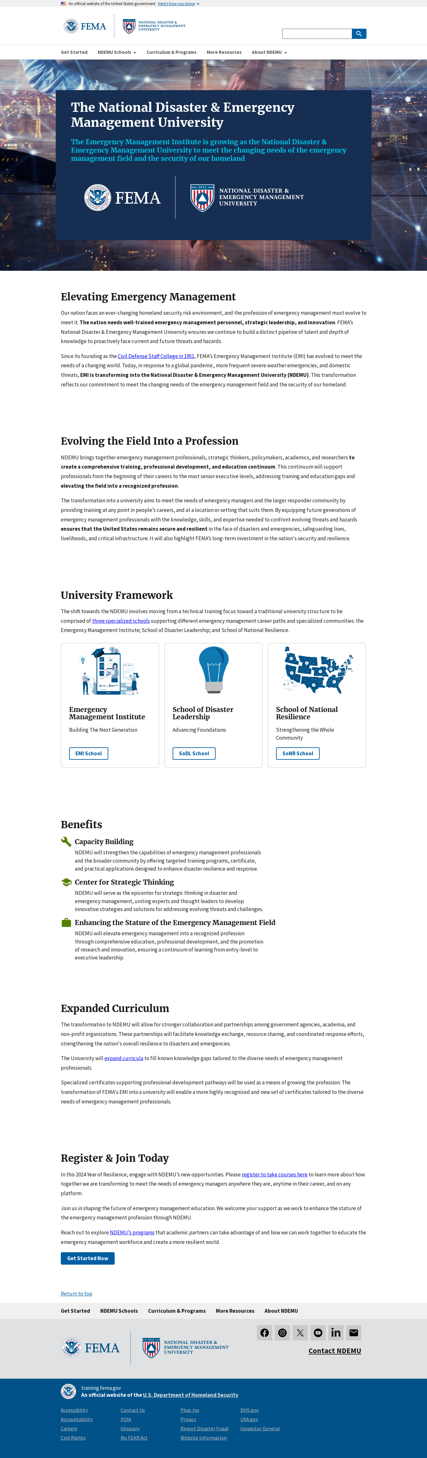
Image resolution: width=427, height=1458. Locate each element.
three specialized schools (121, 620)
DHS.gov (249, 1410)
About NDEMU (281, 1310)
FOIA (126, 1419)
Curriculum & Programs (177, 1310)
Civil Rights (73, 1437)
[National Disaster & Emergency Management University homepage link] (124, 36)
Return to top (76, 1293)
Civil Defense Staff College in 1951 (156, 356)
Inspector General (260, 1428)
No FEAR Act (134, 1437)
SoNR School (297, 753)
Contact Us (133, 1410)
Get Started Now (87, 1258)
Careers (69, 1428)
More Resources (235, 1310)
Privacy (188, 1419)
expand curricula (123, 1058)
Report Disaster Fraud (204, 1428)
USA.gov (249, 1419)
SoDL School (194, 753)
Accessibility (74, 1410)
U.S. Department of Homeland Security (190, 1394)
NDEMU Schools (119, 1310)
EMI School (88, 753)
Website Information (204, 1437)
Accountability (77, 1419)
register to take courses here (275, 1174)
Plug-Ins (190, 1410)
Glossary (130, 1428)
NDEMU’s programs (132, 1232)
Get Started (75, 1310)
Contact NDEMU (335, 1350)
